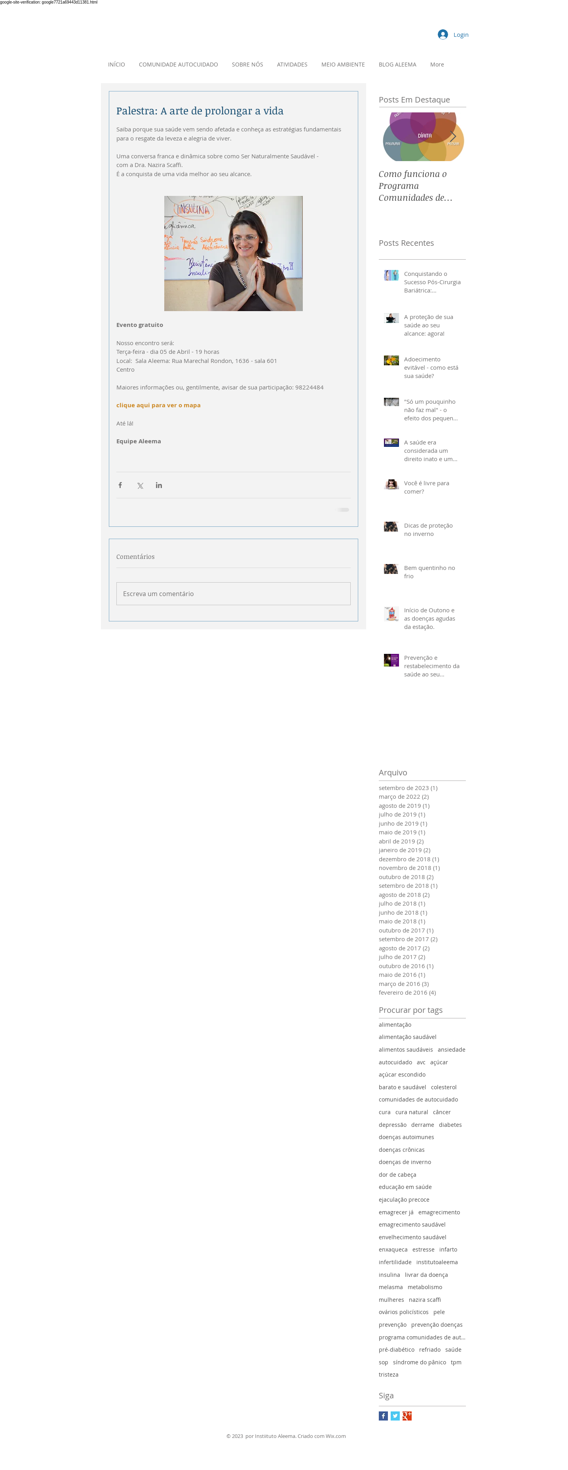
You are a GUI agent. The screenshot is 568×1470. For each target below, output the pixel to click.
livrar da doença (426, 1274)
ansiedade (451, 1049)
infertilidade (395, 1262)
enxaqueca (393, 1249)
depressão (393, 1124)
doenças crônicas (402, 1149)
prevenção (393, 1324)
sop (383, 1362)
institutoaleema (437, 1262)
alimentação (395, 1024)
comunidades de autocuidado (418, 1099)
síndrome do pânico (419, 1362)
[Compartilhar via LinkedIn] (159, 485)
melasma (391, 1287)
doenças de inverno (405, 1162)
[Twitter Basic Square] (395, 1416)
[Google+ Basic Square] (407, 1416)
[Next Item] (453, 137)
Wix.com (336, 1436)
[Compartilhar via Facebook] (120, 485)
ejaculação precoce (404, 1199)
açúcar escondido (402, 1074)
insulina (389, 1274)
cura (385, 1112)
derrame (422, 1124)
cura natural (411, 1112)
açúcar (439, 1062)
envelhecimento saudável (412, 1237)
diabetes (450, 1124)
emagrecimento (439, 1212)
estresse (423, 1249)
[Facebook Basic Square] (383, 1416)
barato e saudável (402, 1087)
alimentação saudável (408, 1037)
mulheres (391, 1299)
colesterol (444, 1087)
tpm (456, 1362)
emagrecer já (396, 1212)
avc (421, 1062)
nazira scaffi (425, 1299)
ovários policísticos (404, 1312)
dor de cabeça (397, 1174)
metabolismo (425, 1287)
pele (439, 1312)
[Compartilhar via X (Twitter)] (139, 485)
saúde (453, 1349)
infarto (448, 1249)
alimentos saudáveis (406, 1049)
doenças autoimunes (406, 1137)
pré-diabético (396, 1349)
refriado (430, 1349)
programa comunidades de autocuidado (422, 1337)
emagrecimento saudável (412, 1224)
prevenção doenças (437, 1324)
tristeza (389, 1374)
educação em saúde (405, 1187)
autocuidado (395, 1062)
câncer (442, 1112)
